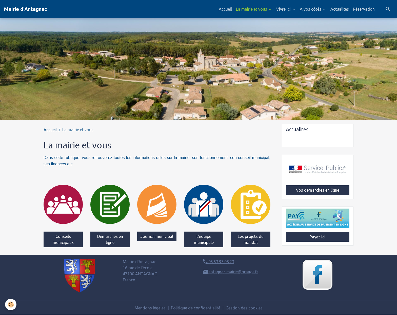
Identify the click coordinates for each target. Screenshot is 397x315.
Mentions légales (150, 308)
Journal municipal (157, 236)
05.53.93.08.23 (221, 261)
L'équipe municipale (204, 239)
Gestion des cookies (244, 308)
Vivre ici (284, 9)
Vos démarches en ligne (317, 190)
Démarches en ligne (110, 239)
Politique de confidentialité (195, 308)
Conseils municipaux (63, 239)
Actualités (339, 9)
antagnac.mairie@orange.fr (233, 271)
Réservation (364, 9)
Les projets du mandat (251, 239)
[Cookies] (10, 304)
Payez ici (317, 237)
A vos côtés (311, 9)
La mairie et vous (252, 9)
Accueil (225, 9)
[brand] (25, 9)
